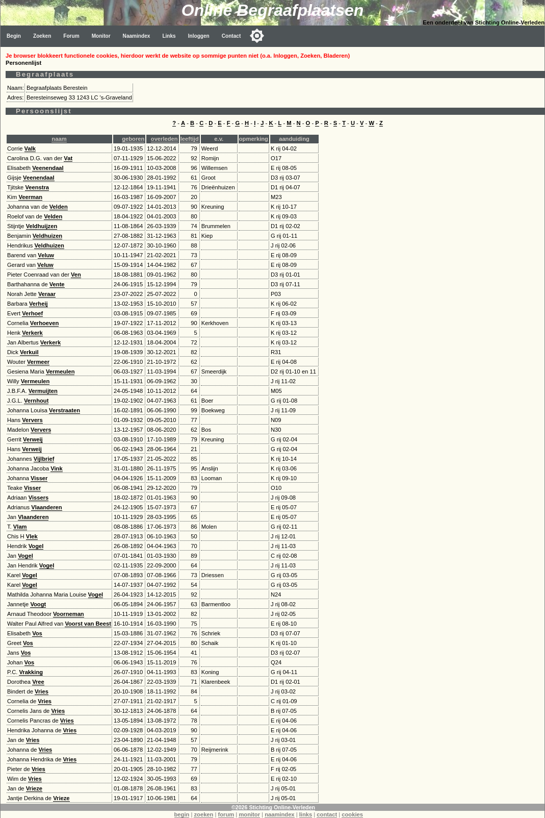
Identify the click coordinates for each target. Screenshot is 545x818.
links (306, 814)
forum (226, 814)
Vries (41, 691)
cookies (352, 814)
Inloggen (199, 36)
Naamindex (136, 36)
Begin (14, 36)
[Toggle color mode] (257, 36)
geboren (133, 139)
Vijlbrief (44, 459)
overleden (164, 139)
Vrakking (31, 672)
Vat (68, 158)
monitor (249, 814)
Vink (56, 468)
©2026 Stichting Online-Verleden (273, 807)
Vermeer (38, 362)
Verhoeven (44, 323)
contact (327, 814)
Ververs (32, 420)
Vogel (36, 546)
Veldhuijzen (42, 226)
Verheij (38, 304)
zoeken (203, 814)
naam (58, 139)
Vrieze (34, 788)
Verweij (33, 439)
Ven (76, 274)
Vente (57, 284)
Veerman (30, 197)
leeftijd (189, 139)
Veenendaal (48, 168)
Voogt (38, 604)
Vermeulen (60, 371)
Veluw (46, 255)
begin (182, 814)
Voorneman (68, 614)
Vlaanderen (46, 507)
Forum (71, 36)
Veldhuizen (47, 236)
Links (168, 36)
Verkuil (29, 352)
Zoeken (42, 36)
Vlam (20, 527)
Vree (38, 682)
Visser (39, 478)
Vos (37, 633)
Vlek (32, 536)
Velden (58, 207)
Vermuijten (43, 391)
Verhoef (32, 313)
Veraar (47, 294)
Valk (30, 148)
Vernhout (36, 401)
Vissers (39, 497)
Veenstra (37, 187)
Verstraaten (64, 410)
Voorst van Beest (88, 624)
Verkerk (32, 333)
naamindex (279, 814)
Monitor (101, 36)
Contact (231, 36)
